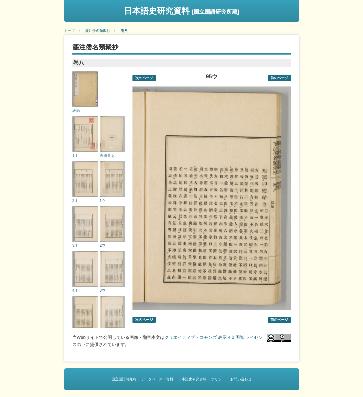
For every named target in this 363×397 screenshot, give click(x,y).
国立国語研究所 (123, 379)
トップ (69, 31)
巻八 (124, 31)
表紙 (76, 110)
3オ (75, 245)
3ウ (103, 290)
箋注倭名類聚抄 (97, 31)
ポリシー (218, 379)
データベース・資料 (157, 379)
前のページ (279, 78)
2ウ (103, 245)
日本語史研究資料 (181, 10)
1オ (75, 155)
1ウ (103, 200)
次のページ (144, 78)
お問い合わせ (241, 379)
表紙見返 (107, 155)
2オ (75, 200)
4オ (75, 290)
